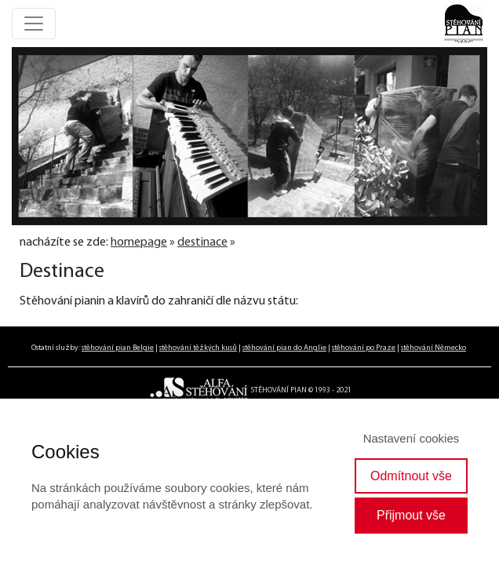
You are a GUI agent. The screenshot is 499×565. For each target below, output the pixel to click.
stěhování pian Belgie (118, 348)
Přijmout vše (411, 515)
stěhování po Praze (363, 348)
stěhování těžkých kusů (198, 348)
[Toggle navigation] (34, 23)
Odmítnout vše (411, 476)
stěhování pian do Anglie (284, 348)
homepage (139, 242)
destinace (202, 242)
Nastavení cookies (411, 438)
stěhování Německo (433, 348)
